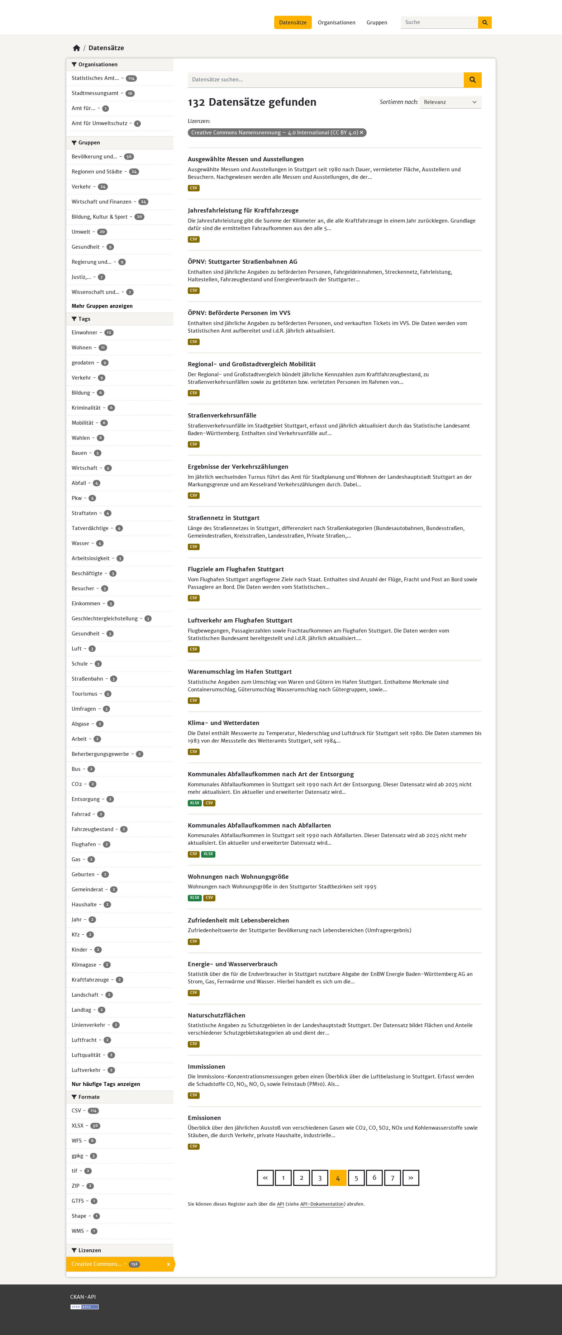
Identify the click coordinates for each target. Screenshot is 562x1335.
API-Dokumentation (322, 1204)
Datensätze (293, 22)
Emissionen (204, 1117)
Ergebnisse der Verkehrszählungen (238, 466)
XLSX (194, 803)
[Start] (76, 48)
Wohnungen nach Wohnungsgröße (238, 876)
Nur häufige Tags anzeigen (106, 1084)
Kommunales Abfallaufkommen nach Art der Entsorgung (271, 774)
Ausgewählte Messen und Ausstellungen (246, 159)
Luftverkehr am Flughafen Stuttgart (240, 620)
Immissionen (206, 1066)
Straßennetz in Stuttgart (223, 517)
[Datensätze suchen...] (439, 22)
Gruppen (377, 22)
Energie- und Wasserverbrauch (233, 964)
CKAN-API (83, 1297)
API (280, 1204)
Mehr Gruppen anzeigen (102, 306)
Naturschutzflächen (217, 1015)
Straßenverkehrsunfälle (222, 415)
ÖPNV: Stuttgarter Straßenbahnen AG (242, 261)
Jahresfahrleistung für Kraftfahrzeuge (243, 210)
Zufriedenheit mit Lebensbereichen (238, 920)
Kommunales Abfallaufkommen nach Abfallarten (259, 825)
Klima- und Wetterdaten (223, 722)
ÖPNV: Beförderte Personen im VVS (239, 312)
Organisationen (337, 22)
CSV (193, 188)
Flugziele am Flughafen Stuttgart (236, 569)
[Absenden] (485, 22)
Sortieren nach (398, 101)
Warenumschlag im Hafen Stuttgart (240, 671)
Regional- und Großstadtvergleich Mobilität (252, 364)
